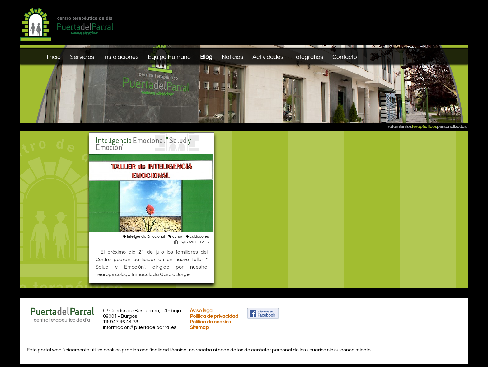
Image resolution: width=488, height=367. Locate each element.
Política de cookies (210, 321)
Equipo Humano (169, 57)
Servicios (82, 57)
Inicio (54, 57)
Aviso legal (202, 310)
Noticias (232, 57)
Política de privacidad (214, 316)
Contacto (344, 57)
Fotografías (308, 57)
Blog (206, 57)
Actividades (267, 57)
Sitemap (199, 327)
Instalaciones (120, 57)
